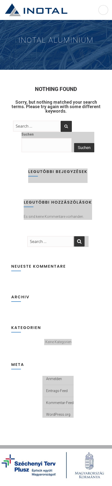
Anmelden (54, 379)
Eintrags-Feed (57, 391)
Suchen (27, 134)
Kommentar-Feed (60, 403)
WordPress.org (58, 414)
